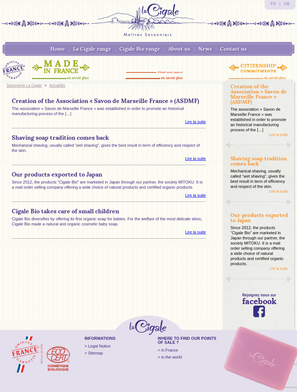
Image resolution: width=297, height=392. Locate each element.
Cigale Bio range (139, 49)
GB (287, 3)
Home (57, 49)
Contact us (233, 49)
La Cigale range (92, 49)
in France (169, 350)
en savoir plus (78, 78)
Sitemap (95, 353)
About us (179, 49)
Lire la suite (195, 122)
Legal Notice (99, 346)
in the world (171, 357)
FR (273, 3)
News (205, 49)
